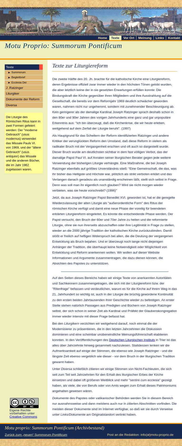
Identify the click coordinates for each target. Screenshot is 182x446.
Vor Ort (128, 38)
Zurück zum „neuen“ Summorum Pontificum (36, 434)
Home (102, 38)
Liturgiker (12, 93)
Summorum (18, 72)
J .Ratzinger (14, 88)
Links (160, 38)
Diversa (11, 105)
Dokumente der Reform (22, 99)
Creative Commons (23, 416)
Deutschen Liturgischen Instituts (132, 340)
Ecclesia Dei (19, 82)
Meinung (145, 38)
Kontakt (174, 38)
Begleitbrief (18, 77)
